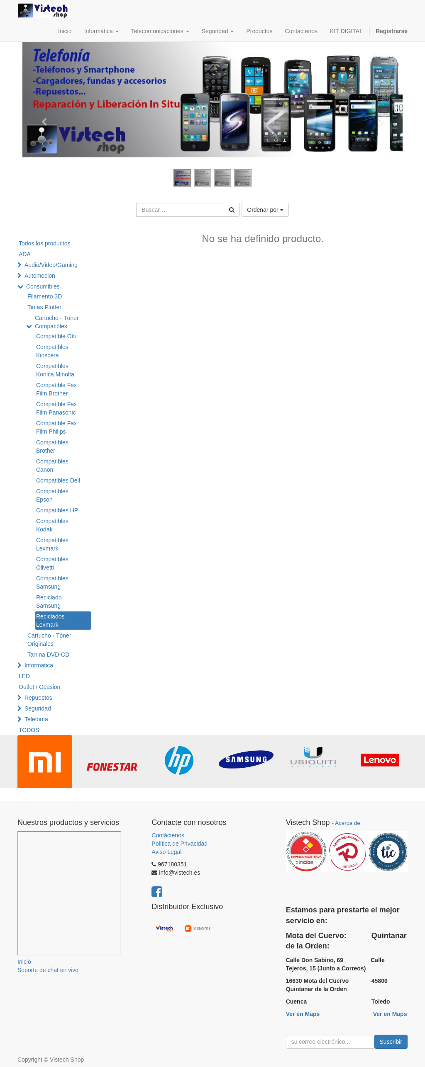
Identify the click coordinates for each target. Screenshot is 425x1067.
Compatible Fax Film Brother (56, 389)
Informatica (38, 665)
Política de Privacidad (179, 843)
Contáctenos (167, 835)
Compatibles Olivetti (52, 563)
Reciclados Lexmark (50, 620)
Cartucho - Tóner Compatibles (57, 322)
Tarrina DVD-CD (48, 654)
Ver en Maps (303, 1014)
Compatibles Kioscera (52, 351)
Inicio (24, 961)
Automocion (39, 275)
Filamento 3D (44, 296)
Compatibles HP (57, 510)
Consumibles (43, 286)
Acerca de (347, 823)
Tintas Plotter (44, 307)
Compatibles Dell (58, 480)
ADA (25, 254)
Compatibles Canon (52, 465)
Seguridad (37, 708)
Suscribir (391, 1041)
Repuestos (38, 697)
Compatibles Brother (52, 446)
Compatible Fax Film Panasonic (56, 408)
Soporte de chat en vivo (47, 970)
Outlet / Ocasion (39, 687)
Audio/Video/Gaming (51, 265)
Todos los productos (45, 243)
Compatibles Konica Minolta (55, 370)
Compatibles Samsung (52, 582)
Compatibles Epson (52, 495)
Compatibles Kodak (52, 525)
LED (24, 676)
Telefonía (36, 719)
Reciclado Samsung (48, 601)
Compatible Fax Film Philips (56, 427)
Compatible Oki (56, 336)
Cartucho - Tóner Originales (49, 639)
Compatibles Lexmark (52, 544)
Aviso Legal (166, 852)
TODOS (29, 730)
